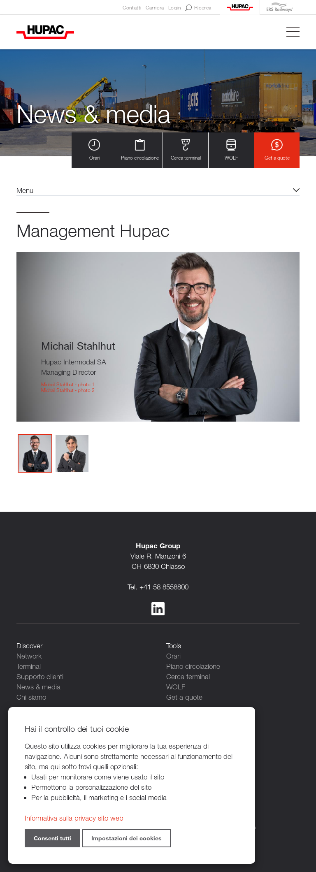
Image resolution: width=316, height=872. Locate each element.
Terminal (28, 666)
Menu (24, 190)
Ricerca (198, 8)
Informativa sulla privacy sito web (74, 818)
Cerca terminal (186, 150)
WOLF (231, 150)
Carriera (155, 7)
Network (29, 656)
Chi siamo (31, 697)
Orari (94, 150)
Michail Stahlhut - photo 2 (68, 390)
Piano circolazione (140, 150)
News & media (38, 686)
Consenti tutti (52, 838)
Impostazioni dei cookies (126, 838)
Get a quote (277, 150)
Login (174, 7)
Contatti (132, 7)
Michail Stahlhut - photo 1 (68, 384)
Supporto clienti (39, 676)
